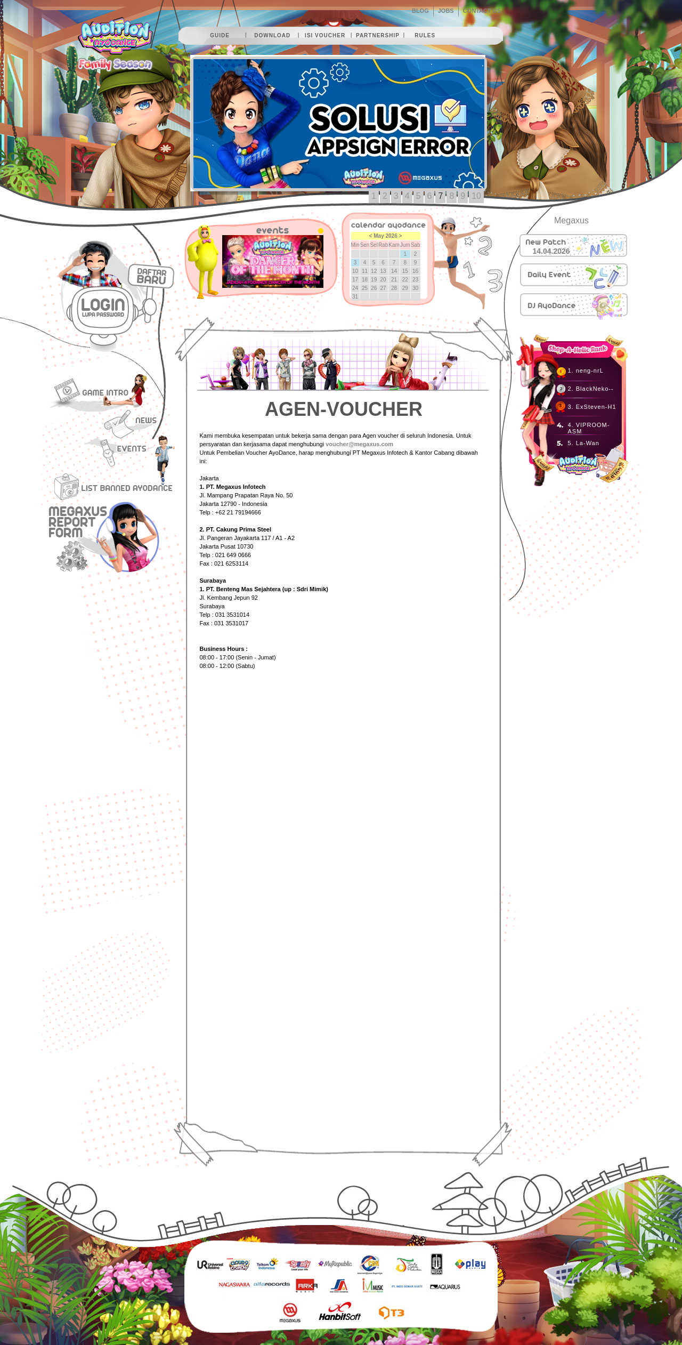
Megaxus (571, 220)
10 (476, 195)
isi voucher (325, 35)
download (272, 35)
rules (425, 35)
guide (220, 35)
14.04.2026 (551, 251)
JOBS (446, 10)
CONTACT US (482, 10)
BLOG (420, 10)
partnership (378, 35)
